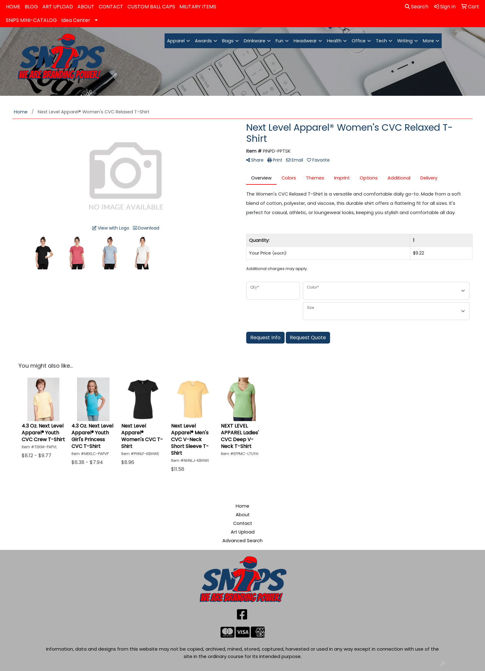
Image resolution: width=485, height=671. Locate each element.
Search (416, 6)
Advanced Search (242, 541)
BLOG (31, 6)
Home (242, 506)
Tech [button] (381, 41)
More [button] (428, 41)
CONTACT (111, 6)
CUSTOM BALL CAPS (151, 6)
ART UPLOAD (57, 6)
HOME (13, 6)
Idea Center (75, 20)
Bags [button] (228, 41)
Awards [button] (203, 41)
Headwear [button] (305, 41)
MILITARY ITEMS (197, 6)
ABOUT (85, 6)
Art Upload (243, 532)
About (243, 515)
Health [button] (334, 41)
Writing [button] (405, 41)
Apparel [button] (176, 41)
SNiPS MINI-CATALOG (31, 20)
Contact (242, 523)
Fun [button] (279, 41)
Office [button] (359, 41)
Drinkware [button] (254, 41)
